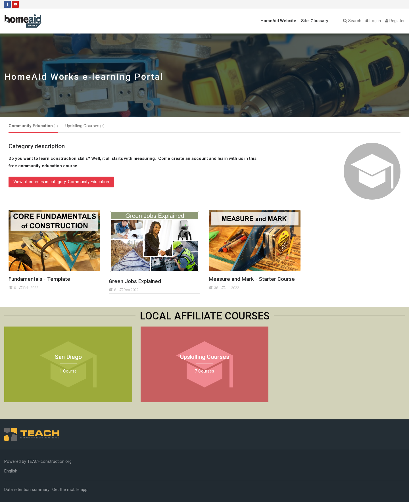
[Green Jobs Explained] (108, 293)
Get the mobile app (69, 489)
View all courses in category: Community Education (61, 181)
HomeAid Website (278, 20)
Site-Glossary (314, 20)
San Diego (68, 357)
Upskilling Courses (204, 357)
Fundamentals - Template (39, 279)
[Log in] (373, 21)
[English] (10, 471)
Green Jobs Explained (135, 281)
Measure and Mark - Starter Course (252, 279)
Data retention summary (26, 489)
